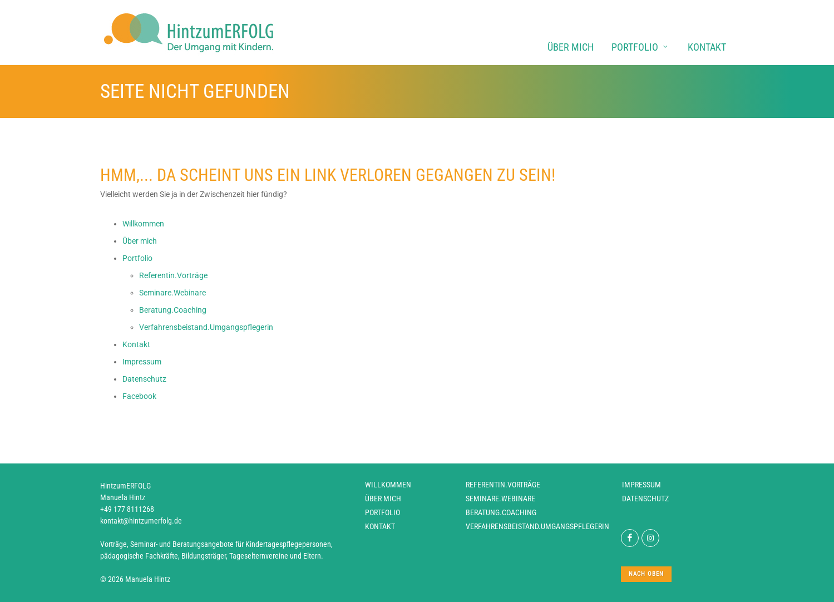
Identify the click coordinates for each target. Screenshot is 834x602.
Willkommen (388, 484)
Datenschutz (645, 498)
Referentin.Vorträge (503, 484)
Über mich (383, 498)
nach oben (646, 574)
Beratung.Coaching (501, 512)
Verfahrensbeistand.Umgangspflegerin (537, 526)
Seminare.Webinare (500, 498)
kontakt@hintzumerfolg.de (141, 520)
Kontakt (380, 526)
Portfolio (382, 512)
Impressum (641, 484)
